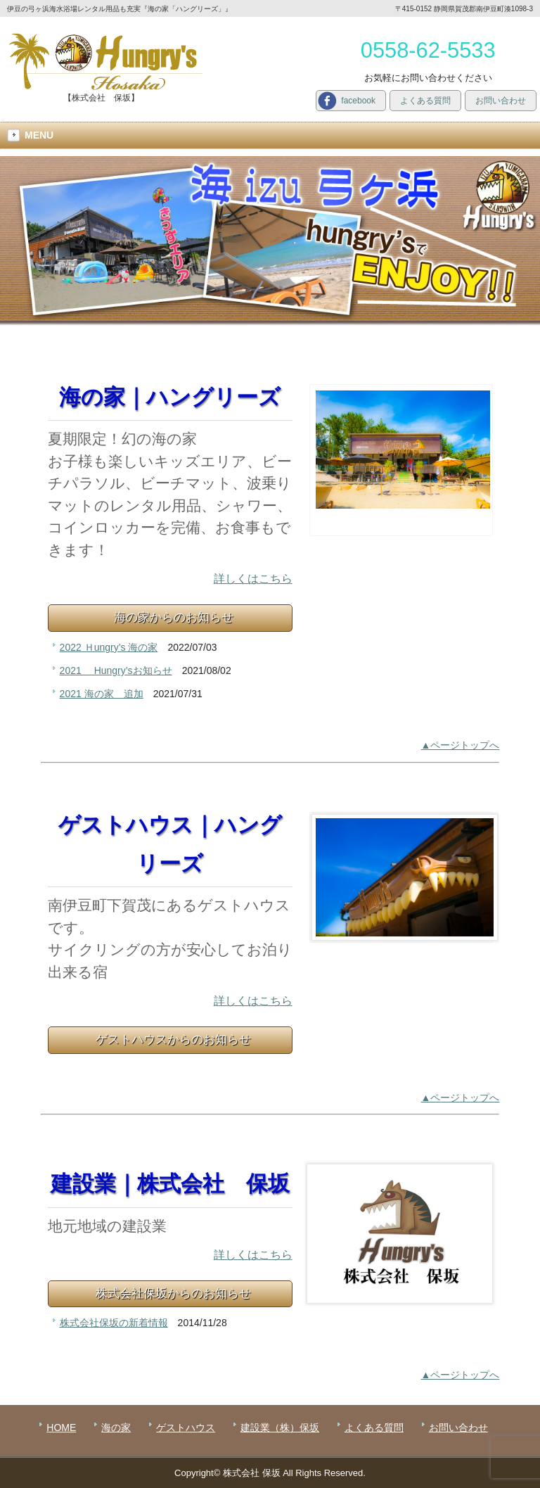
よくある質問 (425, 101)
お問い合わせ (500, 101)
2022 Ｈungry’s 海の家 (109, 647)
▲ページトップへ (460, 745)
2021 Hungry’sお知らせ (116, 670)
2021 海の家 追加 (101, 693)
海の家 (116, 1427)
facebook (358, 101)
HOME (61, 1427)
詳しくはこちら (253, 579)
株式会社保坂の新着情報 (114, 1322)
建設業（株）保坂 (279, 1427)
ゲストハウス (185, 1427)
